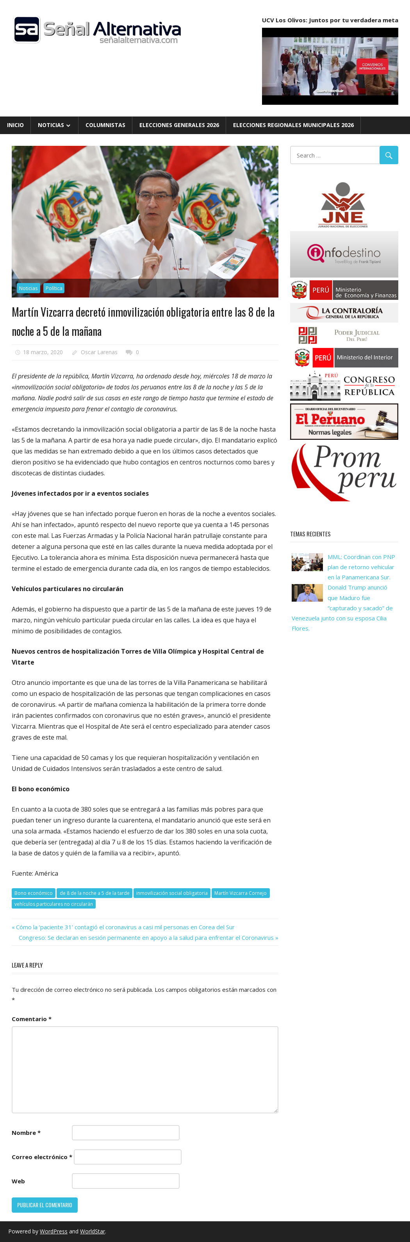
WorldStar (92, 1231)
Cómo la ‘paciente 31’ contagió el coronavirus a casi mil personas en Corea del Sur (125, 927)
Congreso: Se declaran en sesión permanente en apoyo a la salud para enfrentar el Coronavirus (146, 937)
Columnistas (105, 125)
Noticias (51, 125)
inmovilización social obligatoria (172, 893)
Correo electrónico (42, 1157)
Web (18, 1181)
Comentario (32, 1019)
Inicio (15, 125)
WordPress (54, 1231)
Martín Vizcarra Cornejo (240, 893)
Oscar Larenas (99, 352)
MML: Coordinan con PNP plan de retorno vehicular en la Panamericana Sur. (361, 567)
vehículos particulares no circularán (53, 904)
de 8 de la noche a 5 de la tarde (95, 893)
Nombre (26, 1132)
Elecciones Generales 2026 (179, 125)
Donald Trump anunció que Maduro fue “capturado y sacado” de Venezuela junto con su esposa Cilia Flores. (342, 607)
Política (54, 288)
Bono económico (33, 893)
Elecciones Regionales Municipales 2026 (293, 125)
